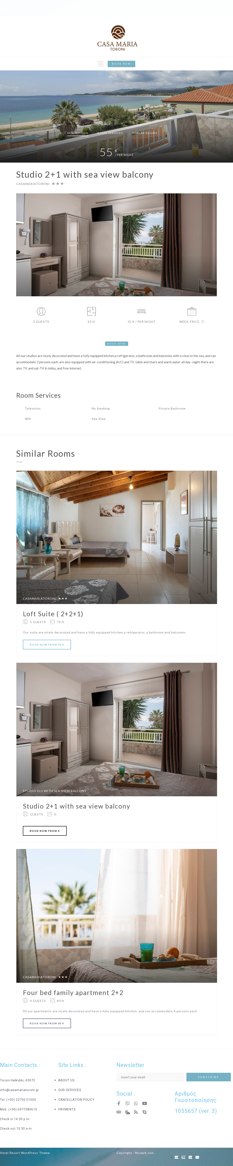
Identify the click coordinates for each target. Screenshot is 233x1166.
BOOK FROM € (45, 830)
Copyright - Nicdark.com (135, 1153)
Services (110, 133)
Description (77, 133)
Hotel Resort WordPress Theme (25, 1153)
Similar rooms (144, 133)
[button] (121, 64)
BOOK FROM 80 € (47, 1023)
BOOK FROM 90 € (47, 644)
